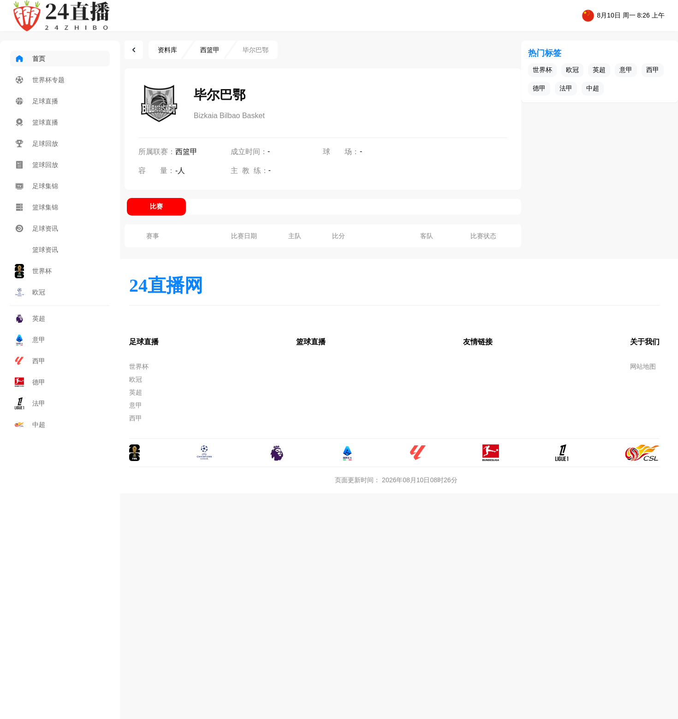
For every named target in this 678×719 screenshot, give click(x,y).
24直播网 (166, 285)
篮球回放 (36, 164)
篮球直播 (36, 122)
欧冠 (30, 292)
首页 (30, 58)
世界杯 (33, 271)
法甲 (30, 403)
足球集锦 (36, 186)
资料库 (167, 50)
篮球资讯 (36, 249)
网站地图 (643, 366)
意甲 (30, 339)
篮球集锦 (36, 207)
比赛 (156, 206)
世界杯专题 (40, 79)
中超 (30, 424)
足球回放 (36, 143)
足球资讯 (36, 228)
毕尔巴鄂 (255, 50)
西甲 (30, 360)
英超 (30, 318)
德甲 (30, 382)
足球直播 (36, 101)
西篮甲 (210, 50)
